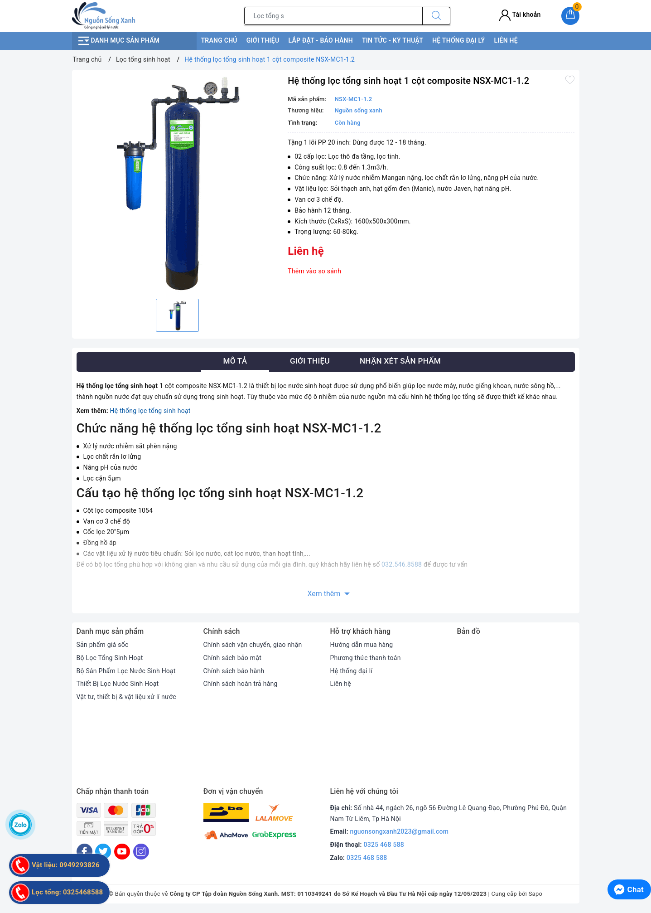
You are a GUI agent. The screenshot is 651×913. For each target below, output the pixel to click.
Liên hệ (505, 40)
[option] (178, 183)
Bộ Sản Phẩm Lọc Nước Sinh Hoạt (126, 671)
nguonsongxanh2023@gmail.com (399, 831)
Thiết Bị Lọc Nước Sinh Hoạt (118, 683)
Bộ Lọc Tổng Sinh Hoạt (110, 657)
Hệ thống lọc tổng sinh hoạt (150, 410)
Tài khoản (519, 14)
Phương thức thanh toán (365, 657)
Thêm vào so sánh (314, 271)
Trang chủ (219, 40)
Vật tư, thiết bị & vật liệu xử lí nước (126, 696)
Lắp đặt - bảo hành (320, 40)
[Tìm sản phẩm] (333, 16)
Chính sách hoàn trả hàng (240, 683)
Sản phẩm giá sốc (103, 644)
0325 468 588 (384, 844)
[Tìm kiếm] (436, 16)
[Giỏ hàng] (570, 16)
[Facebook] (84, 852)
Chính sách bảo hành (234, 671)
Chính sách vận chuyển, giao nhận (252, 644)
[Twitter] (103, 852)
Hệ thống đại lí (351, 671)
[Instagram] (141, 852)
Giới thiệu (263, 40)
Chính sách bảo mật (232, 657)
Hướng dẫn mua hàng (361, 644)
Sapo (536, 893)
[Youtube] (122, 852)
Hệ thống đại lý (458, 40)
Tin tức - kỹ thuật (392, 40)
